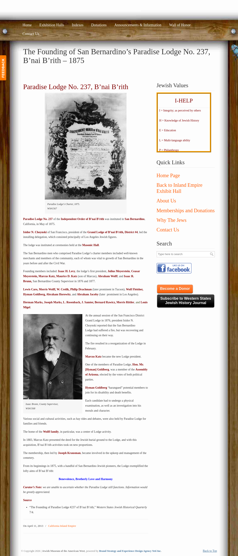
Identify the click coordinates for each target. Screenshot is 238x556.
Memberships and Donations (186, 210)
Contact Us (168, 230)
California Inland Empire (62, 525)
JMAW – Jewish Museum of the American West (55, 9)
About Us (166, 200)
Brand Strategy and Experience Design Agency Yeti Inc (130, 551)
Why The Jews (172, 220)
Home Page (168, 175)
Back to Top (210, 550)
